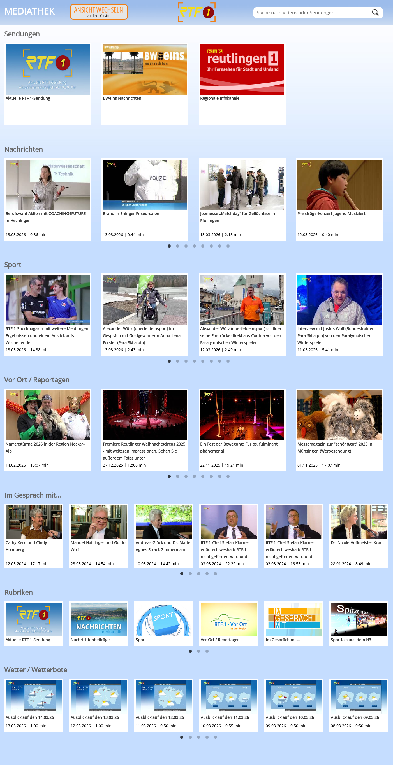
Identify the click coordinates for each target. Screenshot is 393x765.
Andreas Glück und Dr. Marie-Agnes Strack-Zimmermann (164, 546)
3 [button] (186, 246)
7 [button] (220, 246)
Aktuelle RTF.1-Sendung (28, 98)
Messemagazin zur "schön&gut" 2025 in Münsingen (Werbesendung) (334, 447)
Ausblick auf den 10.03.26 (290, 717)
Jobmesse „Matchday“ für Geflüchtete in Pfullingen (237, 217)
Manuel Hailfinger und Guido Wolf (98, 546)
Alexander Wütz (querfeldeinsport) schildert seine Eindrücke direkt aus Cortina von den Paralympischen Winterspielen (241, 335)
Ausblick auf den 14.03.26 (30, 717)
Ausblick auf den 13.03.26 (95, 717)
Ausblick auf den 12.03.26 (160, 717)
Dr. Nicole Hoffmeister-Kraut (357, 542)
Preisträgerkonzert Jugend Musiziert (331, 213)
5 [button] (203, 246)
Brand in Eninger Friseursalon (131, 213)
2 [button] (178, 246)
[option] (52, 84)
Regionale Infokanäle (219, 98)
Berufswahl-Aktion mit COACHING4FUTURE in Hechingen (46, 217)
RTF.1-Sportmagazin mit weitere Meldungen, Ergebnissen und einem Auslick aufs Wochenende (47, 335)
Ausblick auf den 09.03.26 (355, 717)
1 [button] (169, 246)
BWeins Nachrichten (122, 98)
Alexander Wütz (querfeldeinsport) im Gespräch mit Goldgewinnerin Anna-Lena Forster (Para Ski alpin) (142, 335)
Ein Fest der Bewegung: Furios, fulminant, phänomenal (239, 447)
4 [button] (194, 246)
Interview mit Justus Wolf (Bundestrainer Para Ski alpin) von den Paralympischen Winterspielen (335, 335)
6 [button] (211, 246)
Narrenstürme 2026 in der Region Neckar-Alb (45, 447)
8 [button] (228, 246)
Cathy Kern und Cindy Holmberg (26, 546)
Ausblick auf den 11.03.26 (225, 717)
